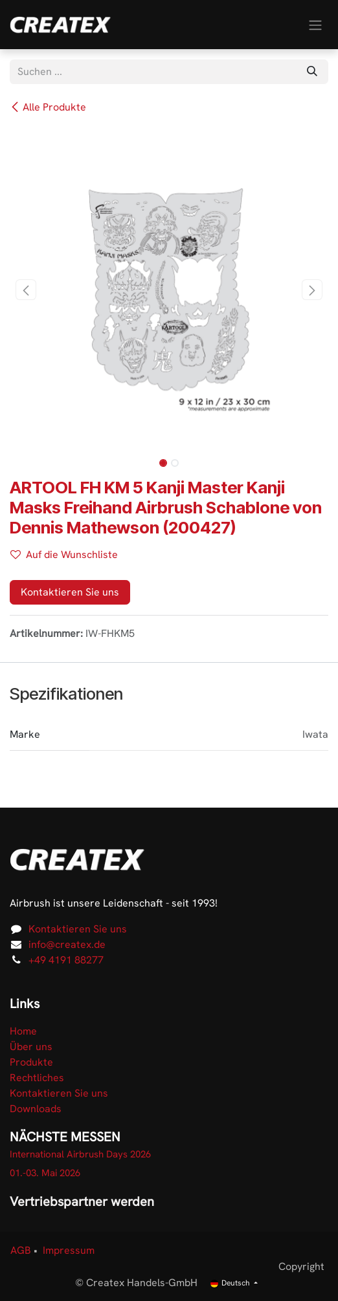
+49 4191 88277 (66, 960)
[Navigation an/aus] (315, 24)
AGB (20, 1250)
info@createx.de (67, 944)
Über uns (31, 1046)
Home (23, 1031)
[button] (25, 289)
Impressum (69, 1250)
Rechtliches (37, 1077)
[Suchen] (312, 71)
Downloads (36, 1108)
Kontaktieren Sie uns (70, 592)
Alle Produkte (48, 107)
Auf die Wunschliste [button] (64, 554)
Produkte (31, 1062)
